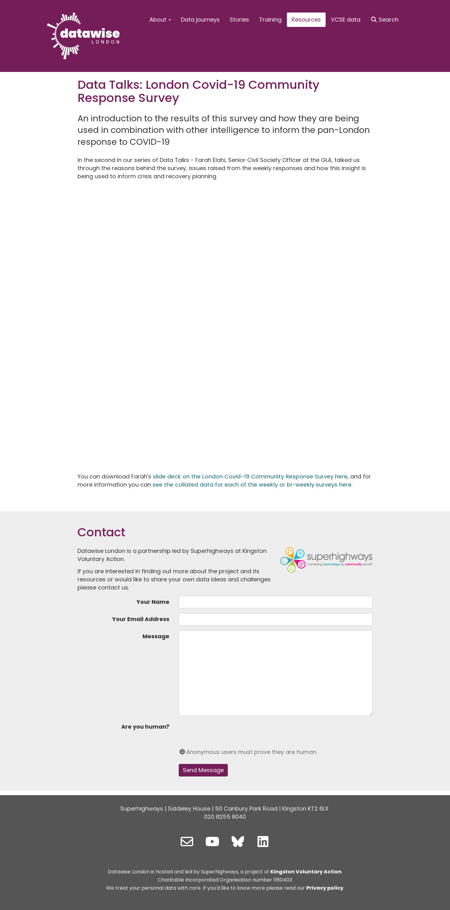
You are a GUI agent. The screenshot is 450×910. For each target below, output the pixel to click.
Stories (239, 19)
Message (155, 636)
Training (270, 19)
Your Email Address (140, 619)
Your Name (153, 602)
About (160, 19)
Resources (306, 19)
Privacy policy (324, 888)
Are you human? (145, 727)
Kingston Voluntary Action (306, 871)
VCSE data (345, 19)
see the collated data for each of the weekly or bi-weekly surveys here (252, 484)
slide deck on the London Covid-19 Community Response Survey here (250, 476)
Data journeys (200, 19)
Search (384, 19)
